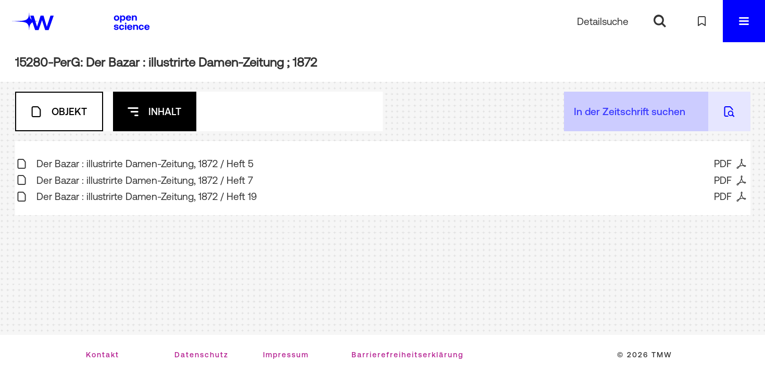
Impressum (286, 355)
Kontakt (102, 355)
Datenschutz (201, 355)
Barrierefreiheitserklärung (407, 355)
